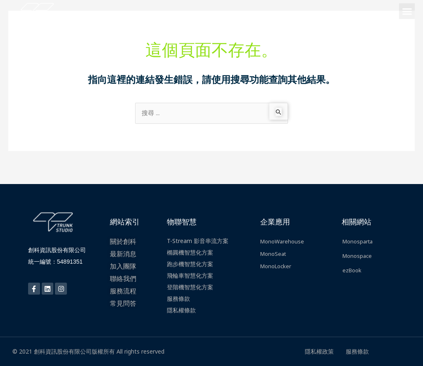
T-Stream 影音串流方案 (197, 241)
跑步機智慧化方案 (190, 264)
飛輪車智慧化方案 (190, 275)
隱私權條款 (181, 310)
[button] (407, 11)
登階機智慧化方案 (190, 287)
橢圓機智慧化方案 (190, 252)
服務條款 (178, 298)
